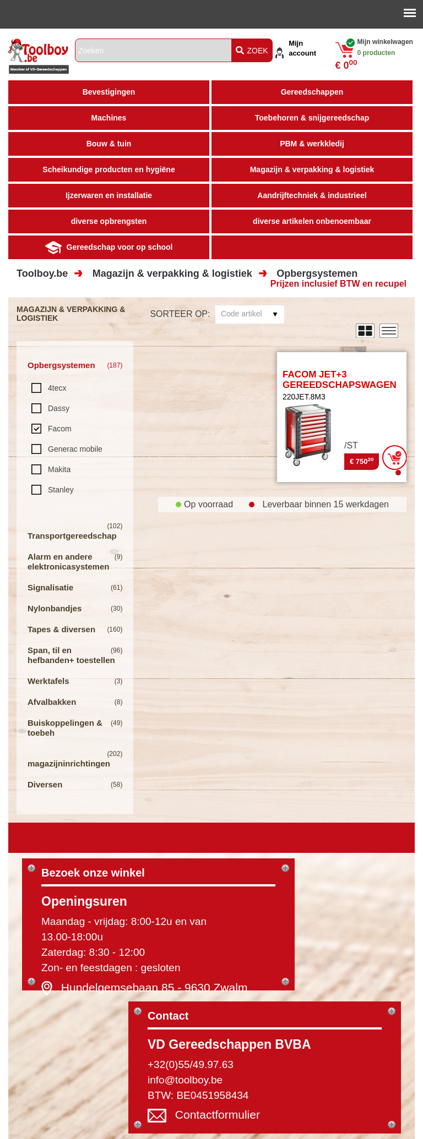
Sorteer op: (180, 314)
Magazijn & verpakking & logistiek (172, 273)
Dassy (58, 408)
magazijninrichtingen (69, 763)
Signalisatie (50, 587)
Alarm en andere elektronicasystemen (68, 561)
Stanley (61, 489)
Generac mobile (75, 449)
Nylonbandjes (55, 608)
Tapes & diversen (61, 629)
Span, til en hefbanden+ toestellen (71, 655)
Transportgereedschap (72, 535)
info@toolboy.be (185, 1080)
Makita (59, 469)
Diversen (45, 784)
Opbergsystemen (316, 273)
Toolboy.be (42, 273)
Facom (60, 428)
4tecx (57, 388)
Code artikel (241, 313)
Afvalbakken (52, 702)
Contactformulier (217, 1115)
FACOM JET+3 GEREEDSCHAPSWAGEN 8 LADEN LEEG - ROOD (340, 384)
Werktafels (48, 681)
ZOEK (252, 50)
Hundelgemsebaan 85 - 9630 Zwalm (154, 987)
